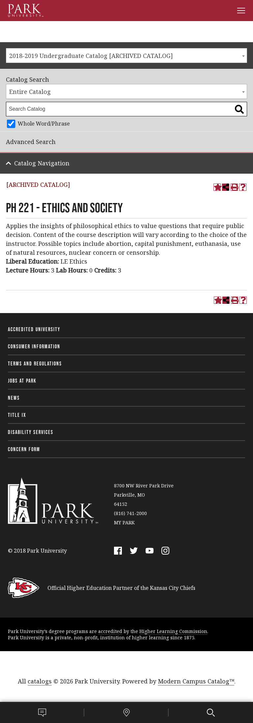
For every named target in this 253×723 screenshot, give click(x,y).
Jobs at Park (22, 381)
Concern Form (24, 449)
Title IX (17, 415)
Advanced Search (31, 142)
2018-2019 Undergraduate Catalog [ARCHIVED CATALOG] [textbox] (91, 56)
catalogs (40, 681)
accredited (110, 631)
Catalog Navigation (42, 163)
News (14, 398)
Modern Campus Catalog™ (196, 681)
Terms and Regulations (35, 363)
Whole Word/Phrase (44, 123)
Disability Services (30, 432)
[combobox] (126, 55)
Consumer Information (34, 346)
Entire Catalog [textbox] (30, 92)
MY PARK (124, 522)
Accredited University (34, 329)
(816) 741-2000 (130, 513)
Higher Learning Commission (173, 631)
